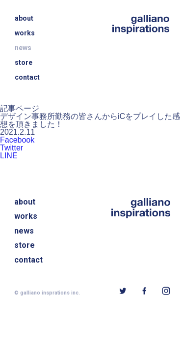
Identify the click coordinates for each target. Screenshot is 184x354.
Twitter (11, 148)
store (23, 62)
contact (27, 77)
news (23, 47)
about (24, 18)
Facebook (17, 140)
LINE (9, 156)
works (25, 33)
